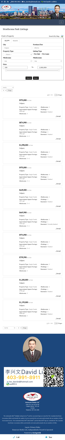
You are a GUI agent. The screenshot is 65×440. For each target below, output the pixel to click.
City (4, 45)
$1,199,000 (23, 302)
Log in (27, 427)
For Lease (45, 54)
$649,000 (22, 190)
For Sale (37, 54)
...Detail (58, 116)
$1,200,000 (23, 280)
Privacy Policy (35, 427)
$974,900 (22, 235)
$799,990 (22, 257)
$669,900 (22, 212)
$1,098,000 (23, 145)
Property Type (8, 51)
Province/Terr (38, 45)
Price (5, 64)
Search (15, 41)
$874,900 (22, 122)
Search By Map (54, 36)
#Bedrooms (7, 58)
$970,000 (22, 100)
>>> (52, 95)
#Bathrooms (37, 58)
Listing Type (37, 51)
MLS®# (7, 41)
